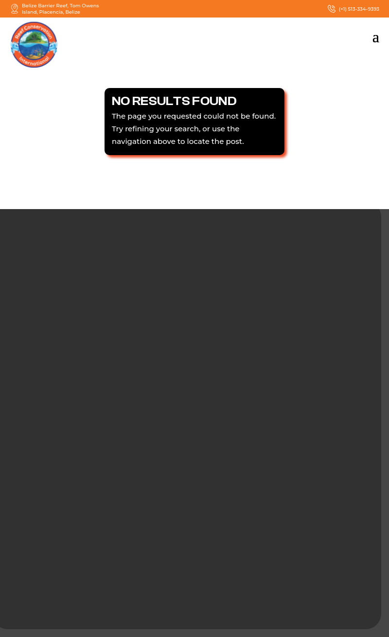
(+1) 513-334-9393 (353, 9)
